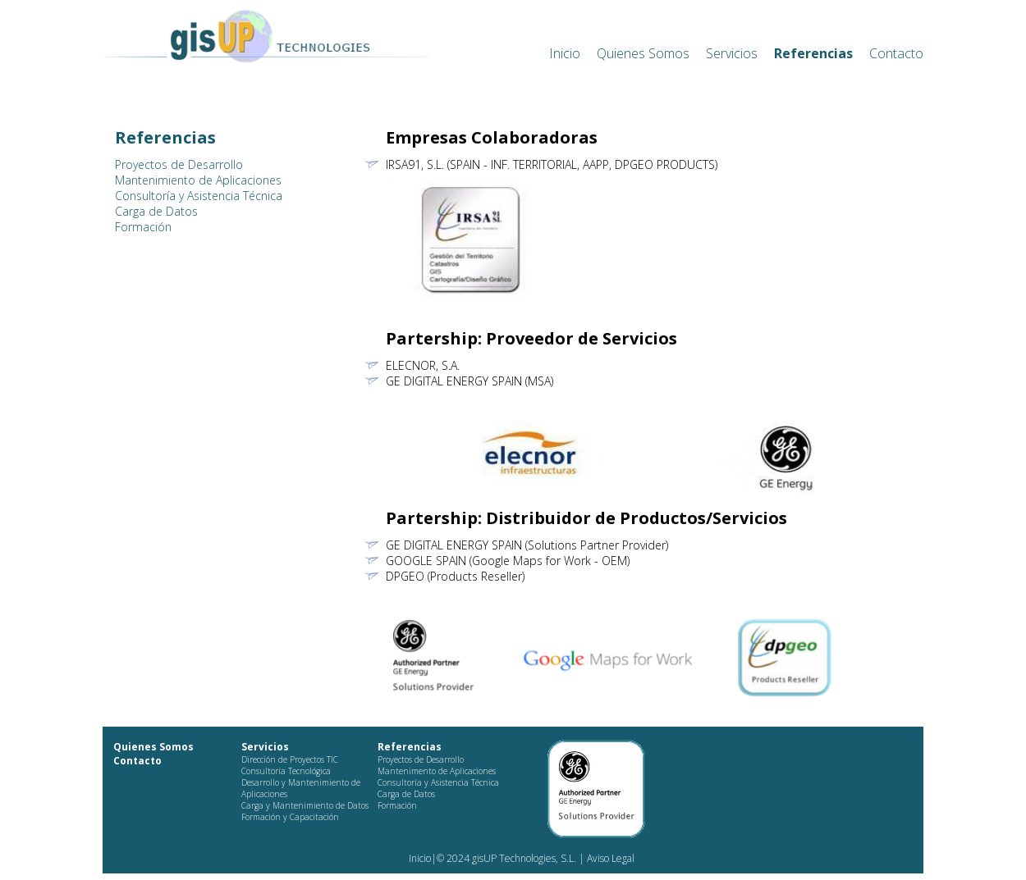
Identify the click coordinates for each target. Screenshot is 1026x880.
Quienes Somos (643, 53)
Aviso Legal (609, 858)
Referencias (813, 53)
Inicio (564, 53)
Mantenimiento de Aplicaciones (198, 180)
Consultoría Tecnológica (286, 771)
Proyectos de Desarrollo (179, 164)
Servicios (732, 53)
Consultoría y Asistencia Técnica (198, 195)
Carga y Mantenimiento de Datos (305, 805)
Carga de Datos (156, 211)
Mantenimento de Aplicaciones (437, 771)
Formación (143, 227)
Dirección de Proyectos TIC (289, 759)
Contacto (896, 53)
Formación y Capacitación (290, 817)
